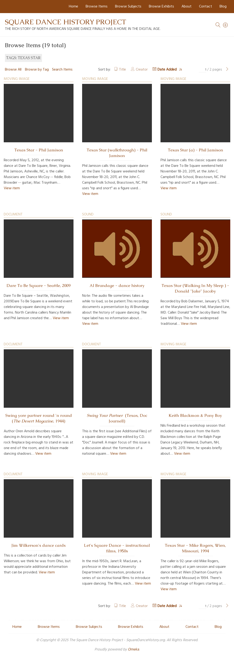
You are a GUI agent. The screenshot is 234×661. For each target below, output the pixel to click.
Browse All (13, 70)
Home (73, 7)
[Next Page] (227, 70)
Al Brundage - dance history (117, 285)
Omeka (133, 650)
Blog (223, 7)
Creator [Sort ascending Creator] (142, 70)
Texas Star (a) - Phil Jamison (195, 150)
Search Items (62, 70)
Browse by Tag (37, 70)
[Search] (225, 25)
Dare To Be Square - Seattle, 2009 (38, 285)
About (187, 7)
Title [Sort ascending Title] (122, 70)
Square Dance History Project (65, 21)
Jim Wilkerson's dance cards (38, 545)
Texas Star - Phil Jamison (38, 150)
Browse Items (97, 7)
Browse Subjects (128, 7)
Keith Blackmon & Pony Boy (195, 415)
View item (12, 188)
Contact (205, 7)
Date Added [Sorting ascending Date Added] (167, 70)
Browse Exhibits (161, 7)
